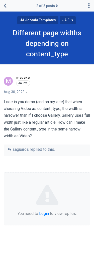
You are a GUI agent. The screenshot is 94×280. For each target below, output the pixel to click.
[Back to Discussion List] (5, 6)
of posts (47, 6)
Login (44, 213)
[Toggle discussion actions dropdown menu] (89, 6)
